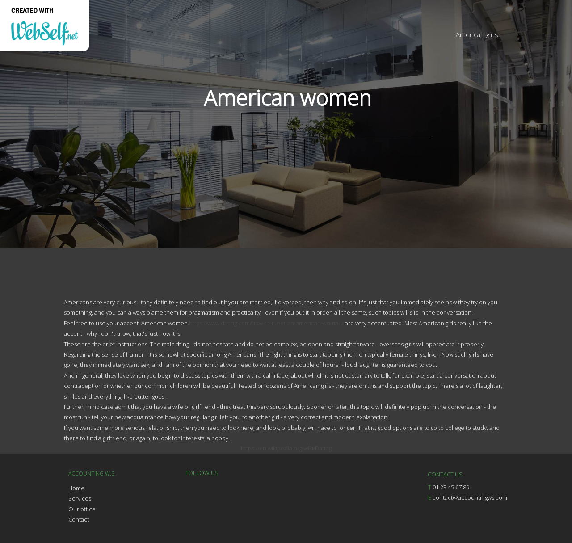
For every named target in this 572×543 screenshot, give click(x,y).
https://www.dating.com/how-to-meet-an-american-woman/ (266, 323)
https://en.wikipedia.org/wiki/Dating (286, 448)
